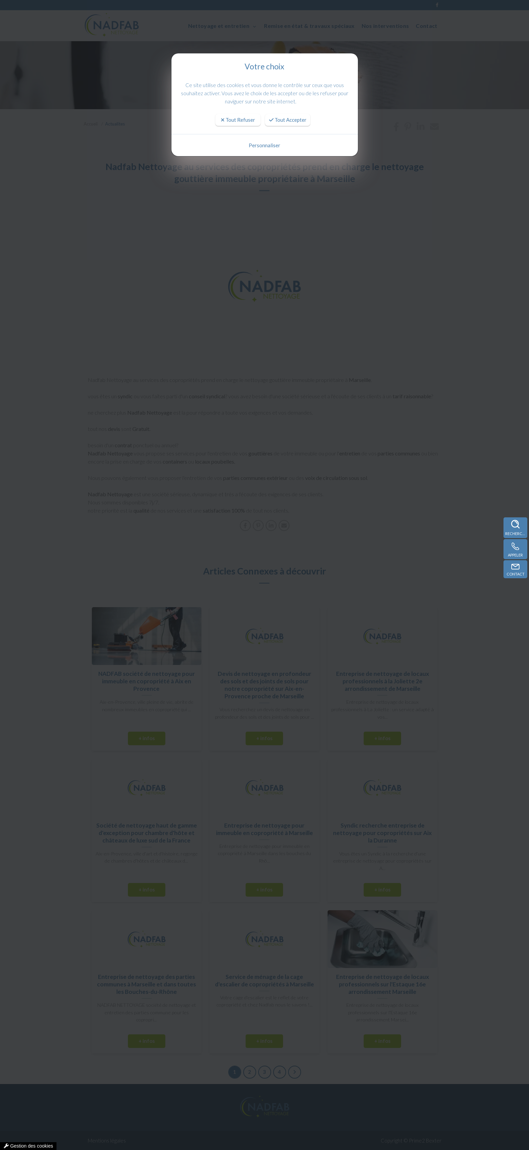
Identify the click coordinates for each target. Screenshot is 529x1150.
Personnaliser (264, 145)
